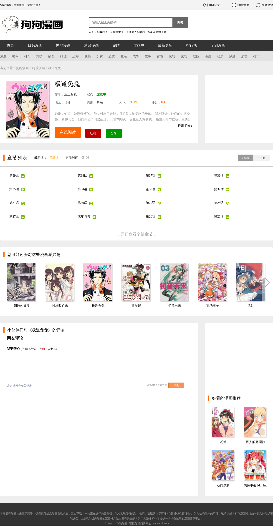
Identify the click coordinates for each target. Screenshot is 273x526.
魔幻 (172, 56)
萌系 (220, 56)
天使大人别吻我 (135, 32)
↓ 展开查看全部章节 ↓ (136, 234)
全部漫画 (218, 45)
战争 (136, 56)
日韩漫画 (35, 45)
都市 (256, 56)
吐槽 (93, 133)
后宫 (244, 56)
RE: (250, 305)
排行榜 (191, 45)
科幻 (27, 56)
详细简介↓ (185, 125)
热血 (3, 56)
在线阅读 (68, 132)
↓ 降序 (246, 158)
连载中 (138, 45)
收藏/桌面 (243, 5)
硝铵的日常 (22, 305)
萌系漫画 (38, 68)
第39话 (54, 157)
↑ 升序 (262, 158)
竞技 (39, 56)
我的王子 (212, 305)
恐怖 (75, 56)
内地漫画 (63, 45)
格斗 (15, 56)
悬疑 (208, 56)
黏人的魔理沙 (255, 442)
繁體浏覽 (267, 5)
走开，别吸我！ (98, 32)
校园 (196, 56)
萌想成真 (223, 485)
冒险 (160, 56)
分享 (114, 133)
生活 (124, 56)
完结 (116, 45)
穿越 (232, 56)
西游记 (136, 305)
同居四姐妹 (60, 305)
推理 (63, 56)
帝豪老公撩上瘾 (157, 32)
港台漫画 (91, 45)
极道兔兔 (98, 305)
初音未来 (174, 305)
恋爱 (112, 56)
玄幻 (184, 56)
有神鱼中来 (117, 32)
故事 (148, 56)
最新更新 (165, 45)
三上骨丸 (70, 94)
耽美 (87, 56)
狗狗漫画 (27, 23)
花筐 (223, 442)
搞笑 (51, 56)
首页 (10, 45)
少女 (99, 56)
